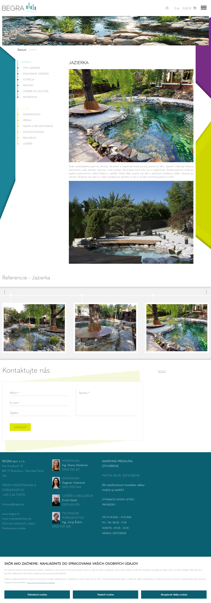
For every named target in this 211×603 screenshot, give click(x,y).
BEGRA (162, 371)
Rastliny (26, 85)
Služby (25, 108)
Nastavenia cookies (14, 528)
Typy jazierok (29, 67)
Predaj (25, 120)
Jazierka (26, 62)
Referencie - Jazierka (26, 277)
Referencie (27, 97)
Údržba (25, 143)
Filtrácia (26, 79)
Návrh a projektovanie (35, 126)
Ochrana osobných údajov (18, 523)
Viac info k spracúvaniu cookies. (41, 582)
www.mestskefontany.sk (16, 518)
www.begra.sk (10, 513)
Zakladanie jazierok (33, 73)
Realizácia (27, 137)
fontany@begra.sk (13, 504)
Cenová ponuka (31, 132)
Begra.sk (22, 49)
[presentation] (113, 427)
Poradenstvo (29, 114)
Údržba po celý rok (33, 91)
